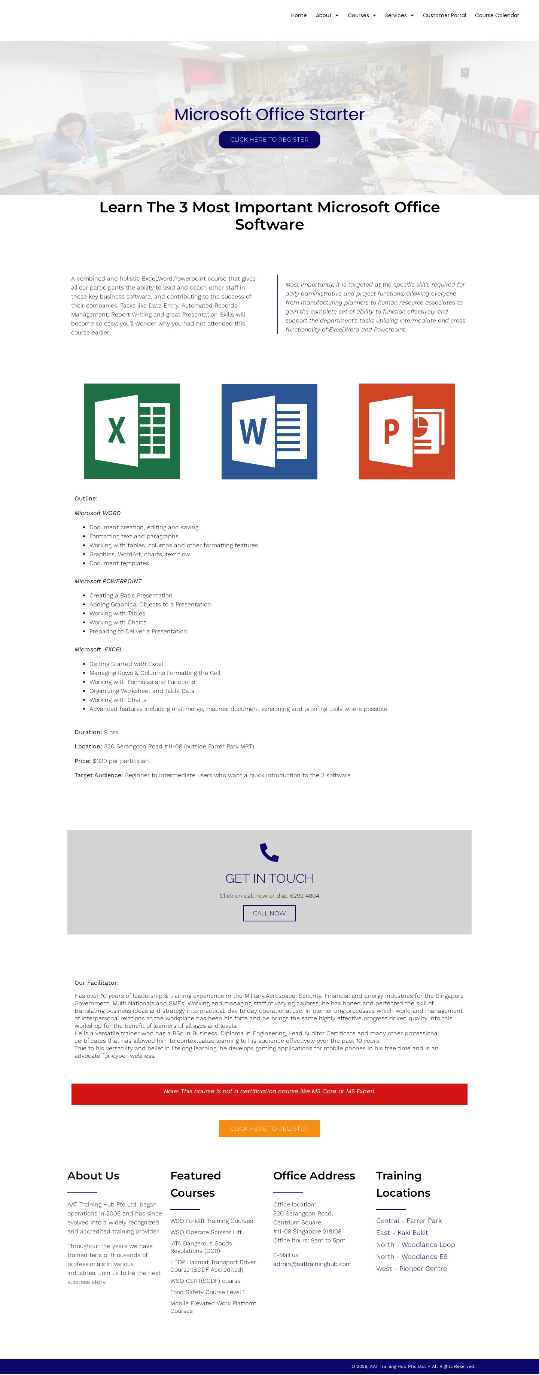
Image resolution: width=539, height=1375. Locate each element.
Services (388, 15)
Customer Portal (433, 15)
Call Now (269, 914)
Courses (351, 15)
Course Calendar (486, 15)
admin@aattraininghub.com (312, 1264)
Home (288, 15)
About (316, 15)
